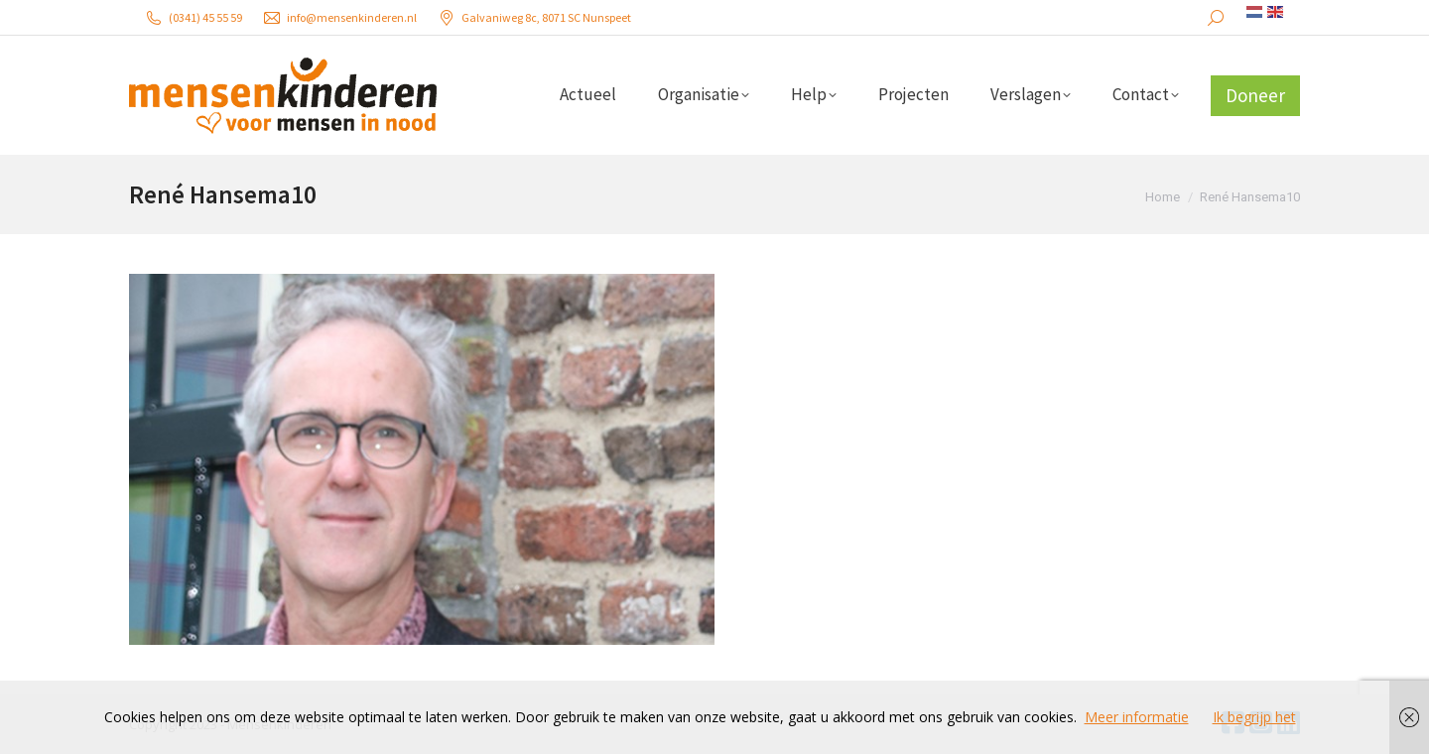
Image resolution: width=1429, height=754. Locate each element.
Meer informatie (1137, 716)
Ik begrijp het (1254, 716)
